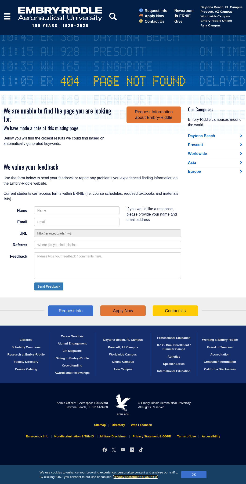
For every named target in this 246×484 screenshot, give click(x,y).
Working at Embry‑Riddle (220, 339)
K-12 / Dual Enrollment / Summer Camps (174, 347)
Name (22, 211)
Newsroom (184, 11)
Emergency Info (37, 436)
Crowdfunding (72, 365)
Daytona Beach (201, 136)
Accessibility (211, 436)
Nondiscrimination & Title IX (74, 436)
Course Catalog (26, 369)
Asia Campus (210, 25)
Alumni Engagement (72, 343)
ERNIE (182, 16)
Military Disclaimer (113, 436)
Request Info (153, 11)
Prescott (195, 145)
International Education (173, 371)
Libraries (26, 339)
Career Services (72, 336)
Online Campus (123, 361)
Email (22, 222)
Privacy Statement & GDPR (135, 477)
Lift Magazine (72, 350)
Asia (192, 163)
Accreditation (220, 354)
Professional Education (173, 338)
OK (194, 474)
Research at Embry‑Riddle (26, 354)
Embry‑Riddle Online (216, 20)
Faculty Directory (26, 361)
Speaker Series (174, 364)
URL (23, 233)
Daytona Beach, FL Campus (221, 7)
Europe (194, 171)
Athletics (173, 356)
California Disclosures (220, 369)
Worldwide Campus (215, 16)
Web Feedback (141, 425)
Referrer (20, 245)
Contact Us (151, 21)
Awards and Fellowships (72, 372)
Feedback (18, 256)
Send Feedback (48, 286)
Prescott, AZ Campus (216, 11)
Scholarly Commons (26, 347)
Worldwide (197, 154)
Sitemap (100, 425)
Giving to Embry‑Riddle (72, 358)
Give (178, 21)
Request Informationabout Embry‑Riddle (154, 115)
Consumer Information (220, 361)
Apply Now (151, 16)
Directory (118, 425)
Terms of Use (186, 436)
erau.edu (123, 405)
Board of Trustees (220, 347)
